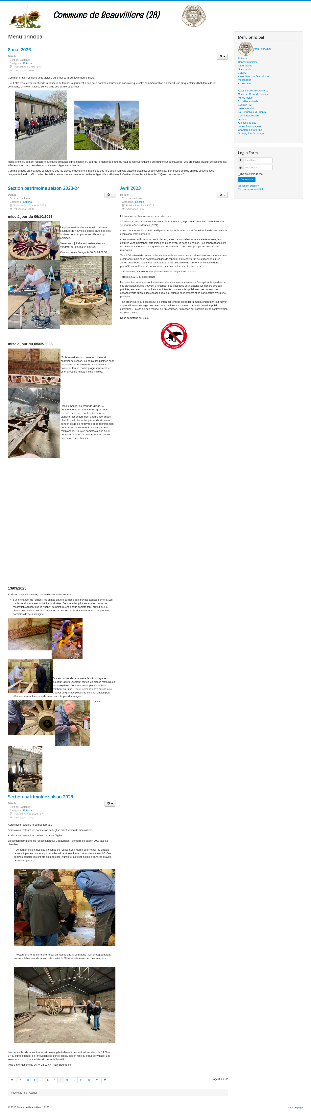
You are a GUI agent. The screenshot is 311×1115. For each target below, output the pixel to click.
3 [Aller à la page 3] (28, 1080)
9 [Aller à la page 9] (67, 1080)
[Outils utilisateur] (222, 57)
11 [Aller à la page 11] (81, 1080)
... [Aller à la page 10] (74, 1080)
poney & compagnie (249, 126)
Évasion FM (245, 104)
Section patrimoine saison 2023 (40, 797)
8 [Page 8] (60, 1080)
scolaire (242, 119)
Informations (245, 65)
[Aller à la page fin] (106, 1080)
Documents (244, 69)
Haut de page (295, 1107)
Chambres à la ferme (250, 129)
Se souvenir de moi (252, 173)
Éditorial (27, 63)
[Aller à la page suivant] (97, 1080)
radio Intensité (246, 108)
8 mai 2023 (19, 50)
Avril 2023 (130, 188)
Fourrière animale (248, 101)
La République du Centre (252, 111)
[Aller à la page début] (12, 1080)
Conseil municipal (248, 62)
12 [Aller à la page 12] (89, 1080)
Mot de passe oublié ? (250, 189)
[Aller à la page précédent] (20, 1080)
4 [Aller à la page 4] (34, 1080)
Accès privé (244, 83)
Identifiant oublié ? (248, 185)
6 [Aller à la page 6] (48, 1080)
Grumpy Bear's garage (251, 133)
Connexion (247, 179)
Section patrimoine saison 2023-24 (44, 188)
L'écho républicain (248, 115)
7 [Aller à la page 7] (54, 1080)
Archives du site (247, 122)
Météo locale (245, 97)
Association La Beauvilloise (253, 76)
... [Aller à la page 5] (41, 1080)
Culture (242, 72)
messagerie (244, 79)
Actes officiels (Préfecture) (253, 90)
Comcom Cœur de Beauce (253, 94)
